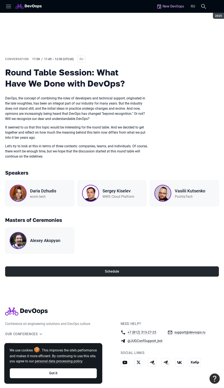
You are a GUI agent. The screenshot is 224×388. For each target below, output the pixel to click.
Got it (53, 373)
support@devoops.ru (189, 332)
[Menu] (8, 6)
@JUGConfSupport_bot (144, 340)
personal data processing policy (58, 361)
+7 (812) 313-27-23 (141, 332)
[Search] (203, 6)
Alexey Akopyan (45, 240)
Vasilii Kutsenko (190, 190)
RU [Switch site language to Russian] (193, 6)
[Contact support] (215, 378)
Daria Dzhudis (43, 190)
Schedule (112, 271)
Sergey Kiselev (117, 190)
